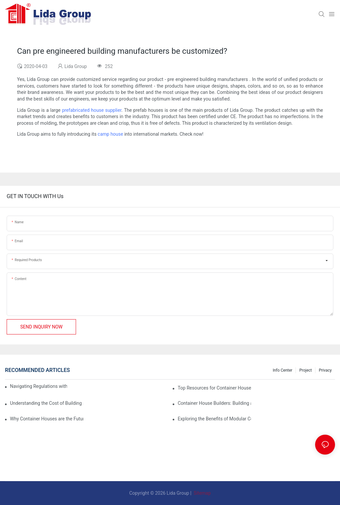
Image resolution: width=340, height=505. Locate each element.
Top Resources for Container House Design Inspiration (214, 388)
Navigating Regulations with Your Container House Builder (38, 386)
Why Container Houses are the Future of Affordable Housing (46, 418)
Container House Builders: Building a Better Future (214, 403)
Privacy (325, 370)
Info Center (282, 370)
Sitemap (202, 493)
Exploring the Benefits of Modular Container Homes (214, 418)
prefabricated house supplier (92, 110)
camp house (110, 134)
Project (305, 370)
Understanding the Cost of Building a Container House (46, 403)
